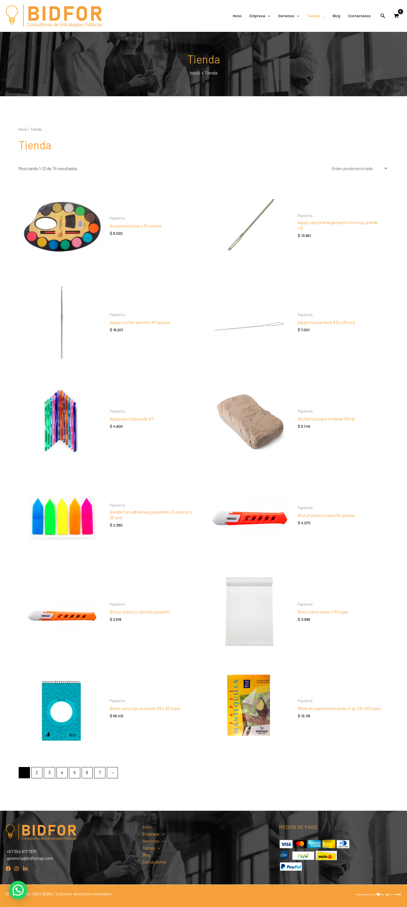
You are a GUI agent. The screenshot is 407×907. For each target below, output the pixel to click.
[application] (267, 16)
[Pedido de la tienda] (359, 168)
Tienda (315, 16)
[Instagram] (16, 868)
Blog (336, 15)
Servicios (288, 16)
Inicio (237, 15)
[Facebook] (8, 868)
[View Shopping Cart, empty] (396, 16)
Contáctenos (359, 15)
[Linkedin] (25, 868)
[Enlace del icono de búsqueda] (383, 15)
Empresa (260, 16)
